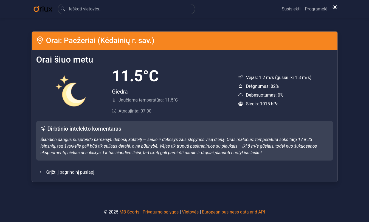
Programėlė (316, 9)
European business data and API (233, 212)
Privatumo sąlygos (161, 212)
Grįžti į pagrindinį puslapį (67, 172)
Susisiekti (291, 9)
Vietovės (190, 212)
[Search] (126, 9)
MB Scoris (129, 212)
